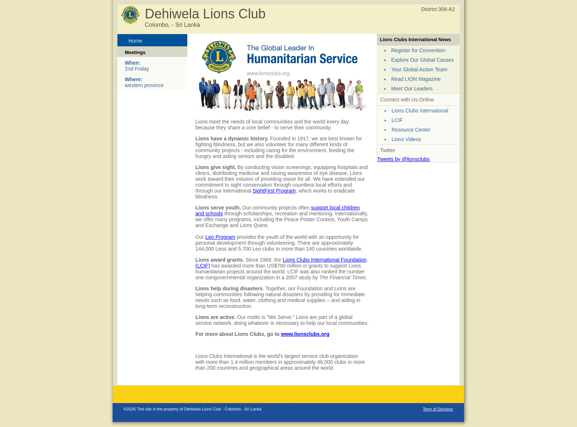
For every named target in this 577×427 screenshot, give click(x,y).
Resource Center (411, 130)
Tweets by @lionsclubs (403, 159)
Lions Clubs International (420, 111)
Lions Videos (406, 139)
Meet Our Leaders (412, 89)
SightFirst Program (274, 191)
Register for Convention (418, 50)
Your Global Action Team (419, 69)
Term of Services (438, 409)
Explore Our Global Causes (422, 60)
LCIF (397, 120)
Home (135, 41)
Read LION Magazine (416, 79)
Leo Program (220, 237)
